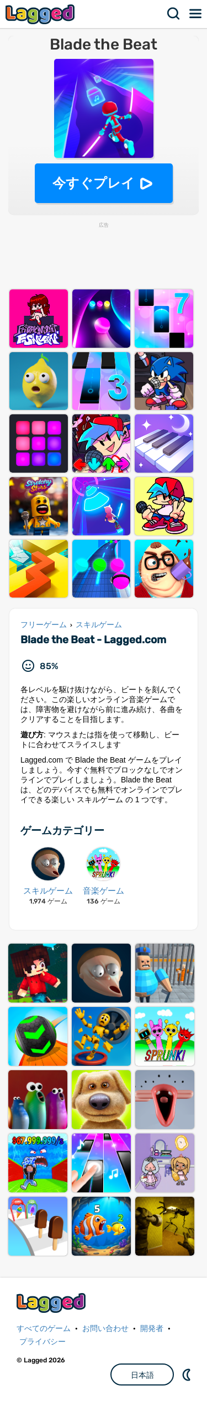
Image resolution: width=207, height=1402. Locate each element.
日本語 (142, 1375)
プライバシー (42, 1341)
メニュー (196, 14)
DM (188, 1374)
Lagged (41, 14)
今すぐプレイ (93, 183)
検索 (174, 14)
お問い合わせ (105, 1328)
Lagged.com (52, 1303)
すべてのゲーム (44, 1328)
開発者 (151, 1328)
